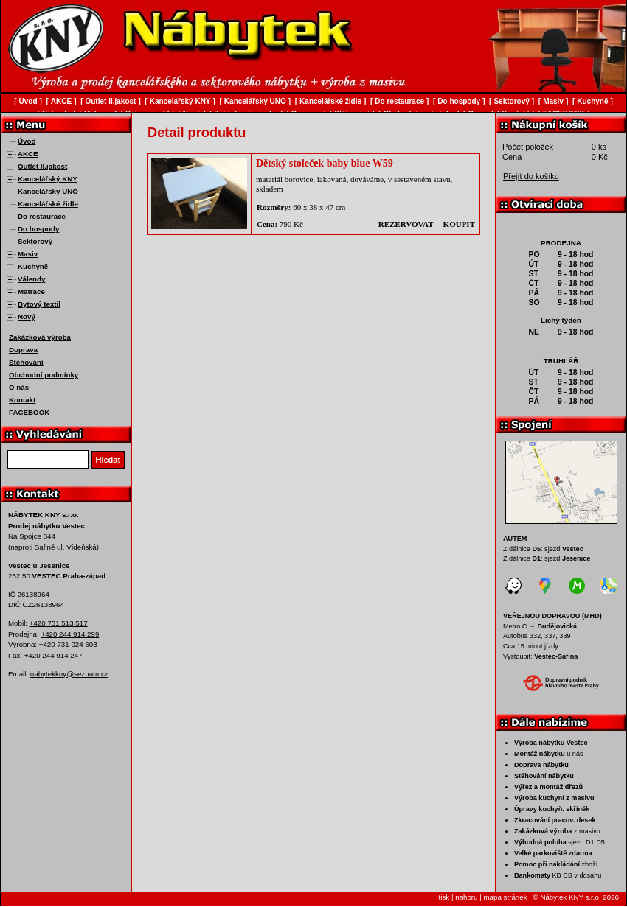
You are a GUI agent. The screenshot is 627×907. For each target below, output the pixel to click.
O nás (19, 387)
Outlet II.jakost (42, 166)
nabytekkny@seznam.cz (69, 674)
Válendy (31, 279)
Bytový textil (39, 304)
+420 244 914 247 (53, 655)
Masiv (28, 254)
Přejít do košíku (531, 176)
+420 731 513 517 (59, 623)
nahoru (466, 897)
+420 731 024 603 (68, 644)
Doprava (23, 350)
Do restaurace (42, 216)
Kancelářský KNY (47, 179)
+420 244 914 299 (70, 634)
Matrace (31, 291)
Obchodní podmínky (43, 375)
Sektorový (35, 241)
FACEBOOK (29, 412)
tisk (444, 897)
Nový (26, 316)
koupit (459, 224)
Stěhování (26, 362)
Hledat (108, 459)
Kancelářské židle (48, 204)
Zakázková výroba (40, 337)
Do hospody (38, 229)
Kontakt (22, 400)
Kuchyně (33, 266)
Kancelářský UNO (48, 191)
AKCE (28, 154)
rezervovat (406, 224)
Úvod (26, 141)
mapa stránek (505, 897)
